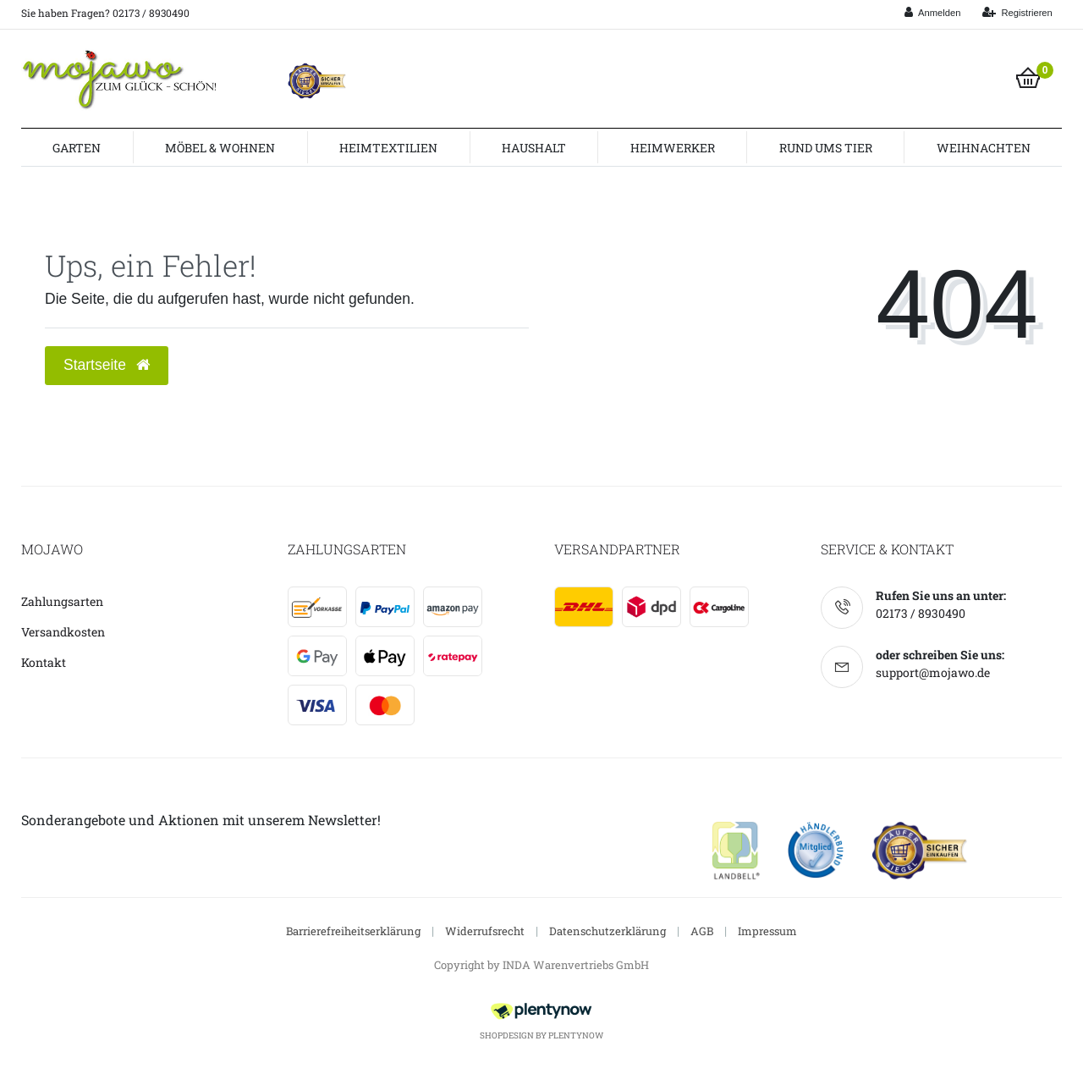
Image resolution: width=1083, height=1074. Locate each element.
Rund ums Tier (825, 148)
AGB (701, 931)
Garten (76, 148)
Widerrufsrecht (485, 931)
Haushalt (534, 148)
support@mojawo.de (933, 672)
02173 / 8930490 (920, 613)
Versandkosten (63, 632)
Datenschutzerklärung (607, 931)
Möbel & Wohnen (220, 148)
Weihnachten (984, 148)
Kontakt (43, 662)
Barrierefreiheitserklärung (353, 931)
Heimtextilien (388, 148)
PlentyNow (575, 1035)
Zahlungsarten (62, 601)
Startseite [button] (106, 364)
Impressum (767, 931)
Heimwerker (672, 148)
